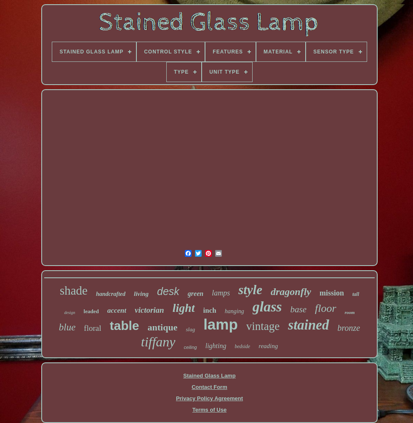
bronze (349, 328)
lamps (221, 293)
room (350, 312)
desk (168, 291)
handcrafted (110, 294)
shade (74, 290)
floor (325, 308)
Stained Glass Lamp (209, 375)
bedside (242, 346)
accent (116, 310)
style (250, 289)
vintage (263, 326)
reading (268, 346)
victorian (149, 310)
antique (163, 327)
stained (308, 325)
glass (267, 306)
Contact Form (209, 387)
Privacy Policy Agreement (209, 398)
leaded (91, 311)
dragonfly (291, 291)
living (141, 293)
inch (209, 310)
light (184, 307)
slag (190, 329)
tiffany (158, 341)
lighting (215, 345)
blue (67, 327)
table (124, 326)
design (69, 312)
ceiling (190, 347)
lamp (220, 324)
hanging (234, 311)
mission (332, 293)
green (195, 293)
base (298, 309)
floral (92, 328)
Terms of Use (209, 410)
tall (355, 294)
